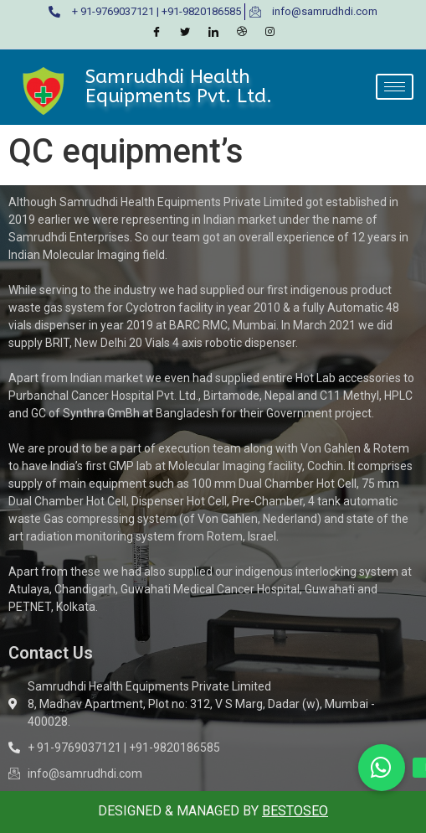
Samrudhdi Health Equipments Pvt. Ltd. (178, 85)
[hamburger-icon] (394, 87)
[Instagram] (270, 32)
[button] (381, 767)
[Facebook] (156, 32)
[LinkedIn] (213, 32)
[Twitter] (185, 32)
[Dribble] (241, 32)
